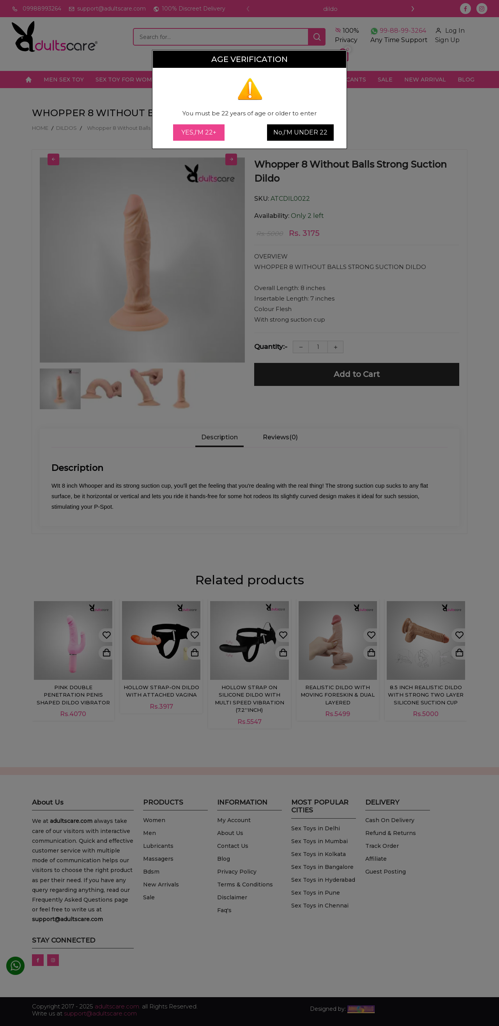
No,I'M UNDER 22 (300, 132)
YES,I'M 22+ (198, 132)
